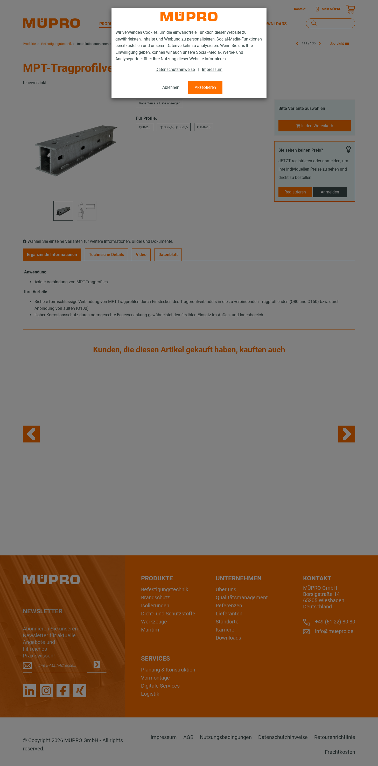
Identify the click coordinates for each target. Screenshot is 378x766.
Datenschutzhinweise (175, 69)
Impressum (212, 69)
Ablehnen (170, 87)
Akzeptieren (205, 87)
